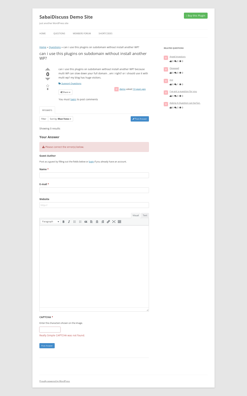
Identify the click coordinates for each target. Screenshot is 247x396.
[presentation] (50, 222)
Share (65, 92)
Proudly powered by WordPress (54, 381)
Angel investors (178, 56)
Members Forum (82, 33)
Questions (59, 33)
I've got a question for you (183, 91)
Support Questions (70, 83)
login (73, 99)
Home (42, 33)
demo (122, 89)
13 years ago (139, 89)
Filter (43, 118)
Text (145, 215)
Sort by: (60, 118)
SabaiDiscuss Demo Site (66, 17)
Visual (136, 215)
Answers (47, 110)
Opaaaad (174, 68)
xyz (171, 79)
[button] (50, 221)
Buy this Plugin (195, 15)
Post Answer (140, 118)
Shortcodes (105, 33)
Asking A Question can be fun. (185, 102)
